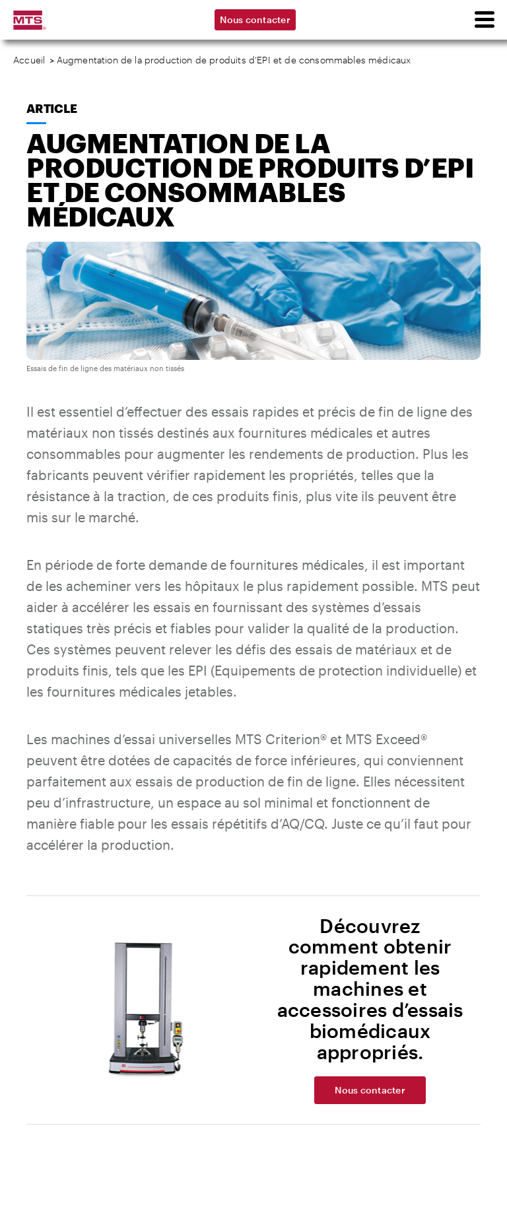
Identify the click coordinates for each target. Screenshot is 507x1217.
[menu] (484, 20)
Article (51, 108)
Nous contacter (255, 19)
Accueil (29, 59)
